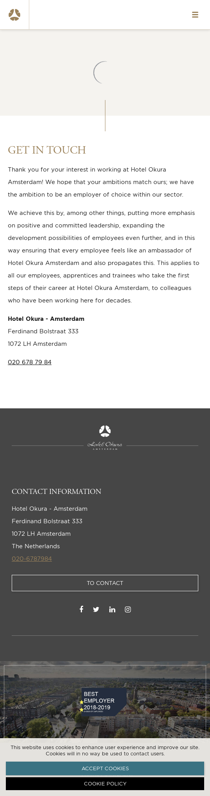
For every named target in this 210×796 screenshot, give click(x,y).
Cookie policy (105, 783)
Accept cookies (105, 768)
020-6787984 (32, 558)
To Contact (105, 583)
